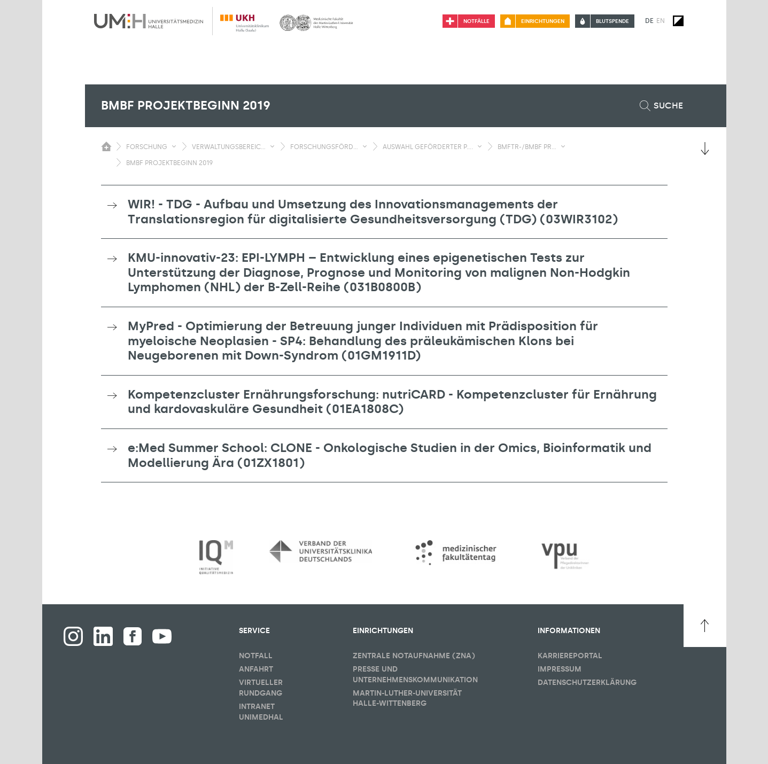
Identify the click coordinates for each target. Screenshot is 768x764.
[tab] (384, 212)
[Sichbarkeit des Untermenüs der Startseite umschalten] (106, 146)
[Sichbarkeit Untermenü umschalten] (174, 146)
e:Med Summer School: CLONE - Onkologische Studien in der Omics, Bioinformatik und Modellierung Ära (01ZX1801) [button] (389, 455)
